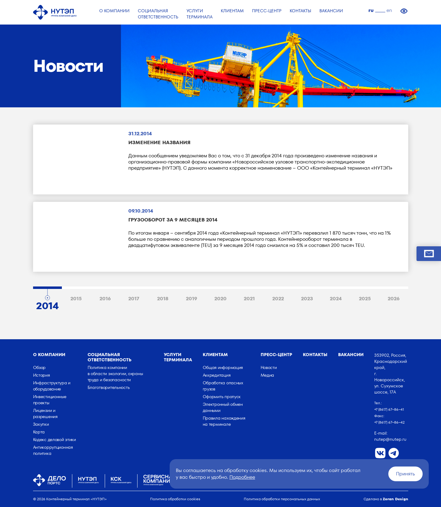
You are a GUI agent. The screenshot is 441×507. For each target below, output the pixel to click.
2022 (278, 298)
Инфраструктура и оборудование (52, 386)
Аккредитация (217, 375)
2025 (365, 298)
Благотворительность (109, 387)
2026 (394, 298)
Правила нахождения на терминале (224, 421)
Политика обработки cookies (175, 498)
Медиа (267, 375)
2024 (336, 298)
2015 (76, 298)
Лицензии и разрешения (45, 413)
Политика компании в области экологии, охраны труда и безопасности (115, 373)
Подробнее (242, 477)
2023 (307, 298)
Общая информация (223, 367)
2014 (47, 304)
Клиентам (215, 354)
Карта (39, 432)
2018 (162, 298)
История (41, 375)
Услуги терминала (178, 357)
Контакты (315, 354)
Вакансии (351, 354)
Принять (405, 473)
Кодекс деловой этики (54, 439)
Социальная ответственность (109, 357)
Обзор (39, 367)
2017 (133, 298)
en (389, 10)
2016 (105, 298)
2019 (191, 298)
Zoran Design (395, 498)
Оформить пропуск (222, 397)
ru (371, 10)
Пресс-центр (276, 354)
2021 (249, 298)
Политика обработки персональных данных (282, 498)
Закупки (41, 424)
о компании (49, 354)
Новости (269, 367)
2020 (220, 298)
